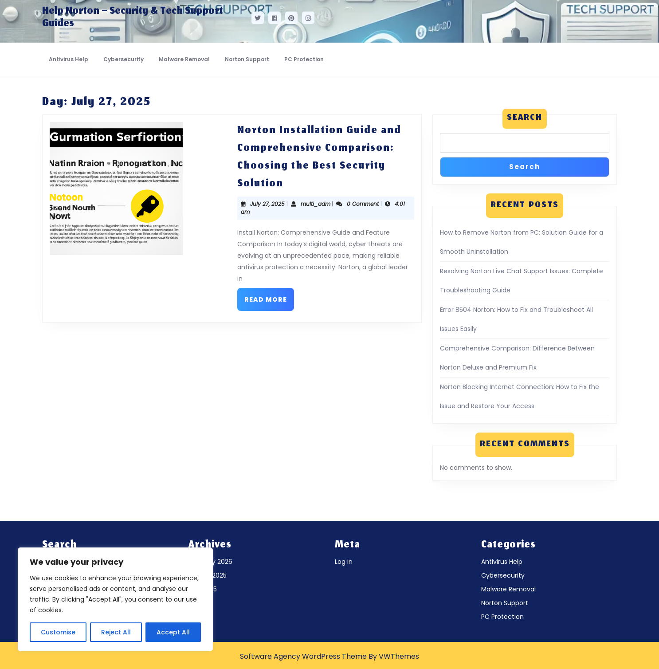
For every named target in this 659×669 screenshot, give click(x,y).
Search (524, 118)
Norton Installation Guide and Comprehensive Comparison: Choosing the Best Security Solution (319, 157)
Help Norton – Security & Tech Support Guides (132, 18)
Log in (344, 561)
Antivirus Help (68, 59)
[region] (115, 599)
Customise (58, 632)
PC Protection (304, 59)
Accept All (173, 632)
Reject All (116, 632)
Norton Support (247, 59)
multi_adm (315, 204)
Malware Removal (184, 59)
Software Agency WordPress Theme (303, 656)
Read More (269, 296)
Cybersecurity (123, 59)
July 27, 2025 (267, 204)
